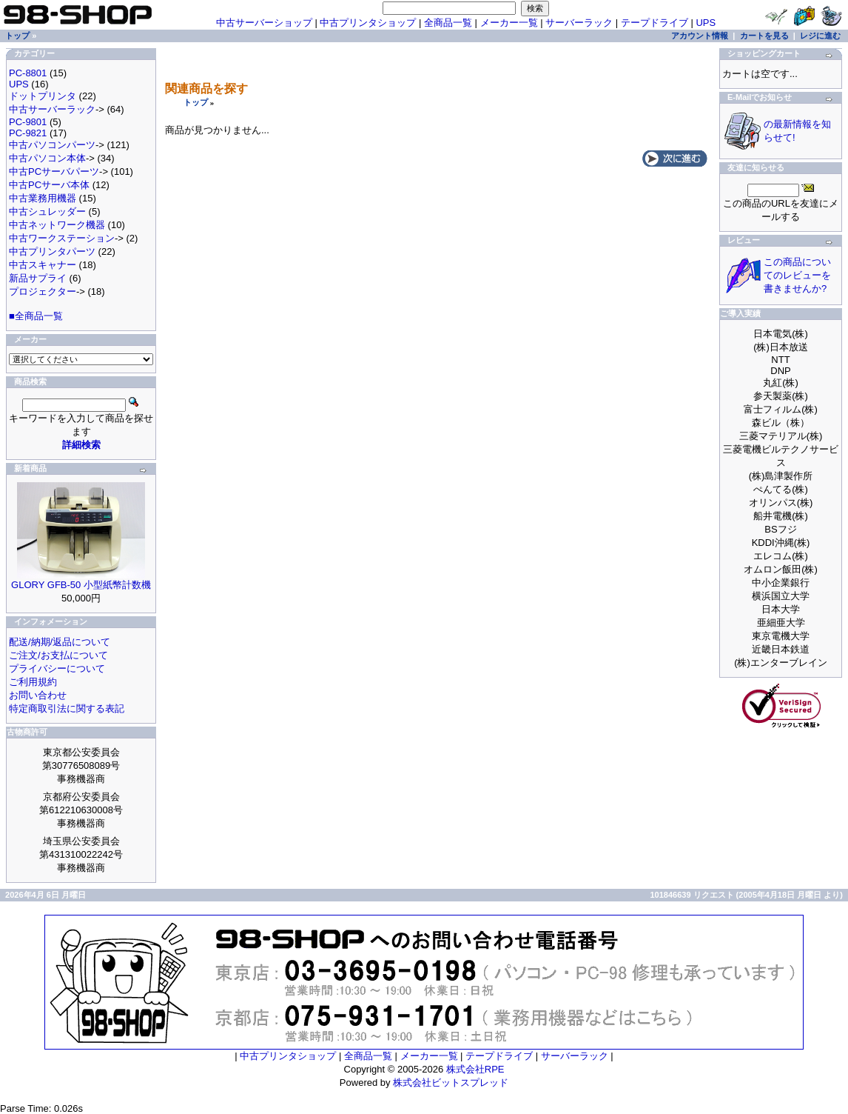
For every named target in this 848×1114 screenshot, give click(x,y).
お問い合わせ (38, 695)
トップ (196, 102)
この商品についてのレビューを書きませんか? (797, 275)
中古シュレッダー (47, 211)
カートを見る (764, 35)
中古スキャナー (42, 264)
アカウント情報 (699, 35)
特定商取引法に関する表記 (66, 708)
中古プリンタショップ (368, 22)
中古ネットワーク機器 (57, 224)
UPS (706, 22)
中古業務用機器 (42, 198)
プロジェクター (42, 291)
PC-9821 (28, 133)
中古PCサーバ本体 (49, 184)
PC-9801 (28, 121)
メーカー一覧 (509, 22)
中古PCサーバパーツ (54, 171)
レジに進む (820, 35)
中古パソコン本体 (47, 158)
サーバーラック (579, 22)
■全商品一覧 (36, 315)
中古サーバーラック (52, 109)
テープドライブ (654, 22)
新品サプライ (38, 278)
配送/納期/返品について (59, 641)
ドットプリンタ (42, 95)
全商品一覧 (448, 22)
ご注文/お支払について (58, 655)
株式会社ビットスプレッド (450, 1082)
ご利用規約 (33, 681)
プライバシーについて (57, 668)
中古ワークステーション (62, 238)
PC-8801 (28, 73)
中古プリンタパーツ (52, 251)
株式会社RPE (475, 1069)
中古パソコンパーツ (52, 144)
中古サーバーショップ (264, 22)
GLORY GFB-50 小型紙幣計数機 (81, 584)
